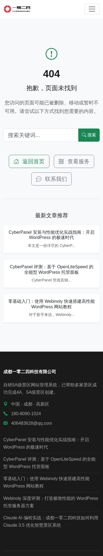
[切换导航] (92, 9)
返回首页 (29, 161)
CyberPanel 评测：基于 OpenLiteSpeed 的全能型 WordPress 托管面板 (49, 463)
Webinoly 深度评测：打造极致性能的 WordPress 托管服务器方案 (50, 502)
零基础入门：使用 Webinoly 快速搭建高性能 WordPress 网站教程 (46, 482)
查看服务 (74, 161)
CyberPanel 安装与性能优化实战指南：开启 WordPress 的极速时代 (46, 443)
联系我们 (51, 179)
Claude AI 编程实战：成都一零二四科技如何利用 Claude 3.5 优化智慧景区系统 (50, 521)
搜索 (89, 135)
